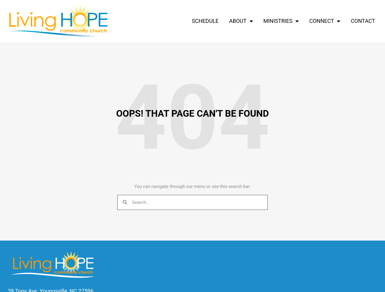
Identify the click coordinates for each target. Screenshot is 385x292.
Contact (363, 21)
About (241, 21)
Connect (324, 21)
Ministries (281, 21)
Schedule (205, 21)
